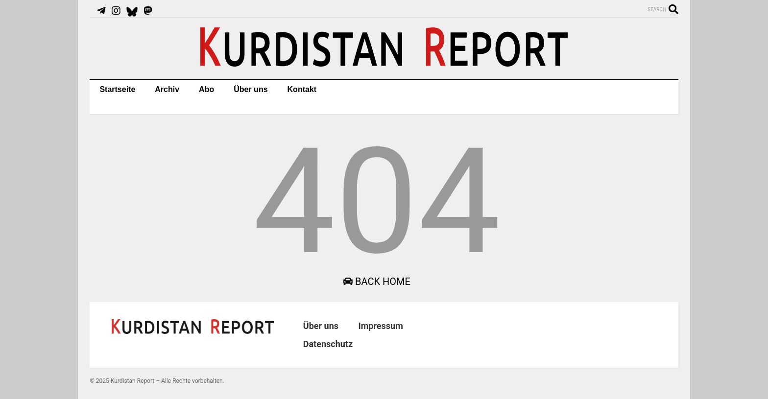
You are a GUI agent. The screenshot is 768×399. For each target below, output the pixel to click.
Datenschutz (328, 344)
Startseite (117, 89)
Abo (206, 89)
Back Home (376, 281)
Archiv (167, 89)
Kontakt (302, 89)
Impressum (380, 326)
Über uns (250, 89)
